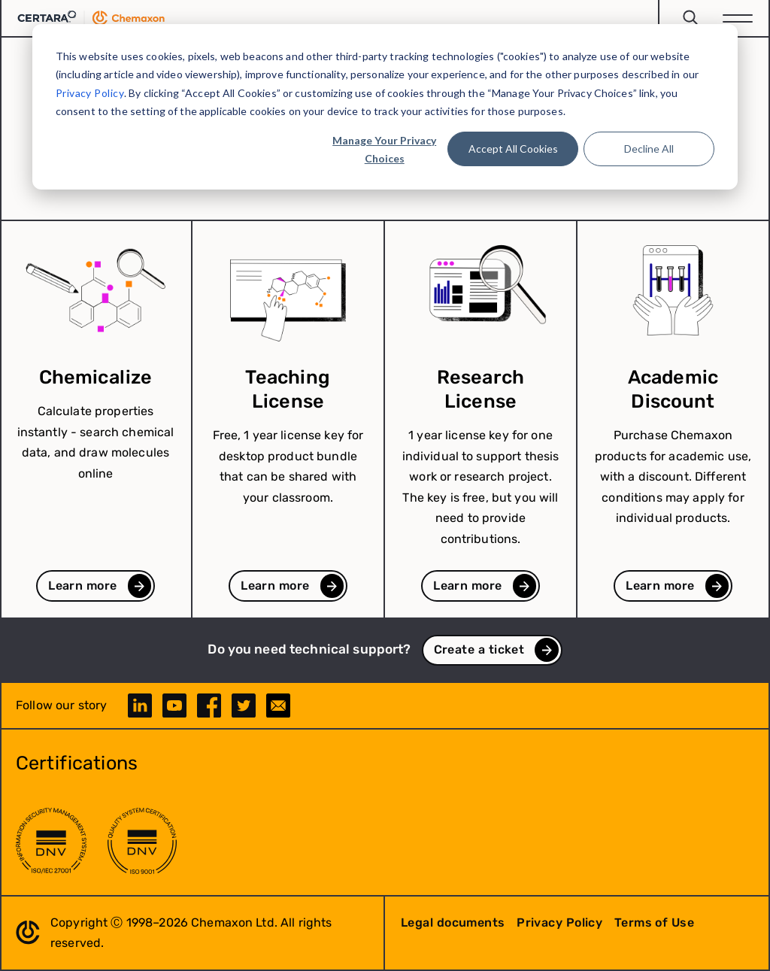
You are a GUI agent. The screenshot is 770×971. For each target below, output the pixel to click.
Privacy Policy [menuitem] (559, 922)
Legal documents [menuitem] (453, 922)
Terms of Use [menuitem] (654, 922)
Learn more (82, 585)
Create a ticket (479, 649)
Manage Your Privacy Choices (384, 149)
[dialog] (385, 107)
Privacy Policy (90, 92)
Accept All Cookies (513, 148)
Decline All (649, 148)
